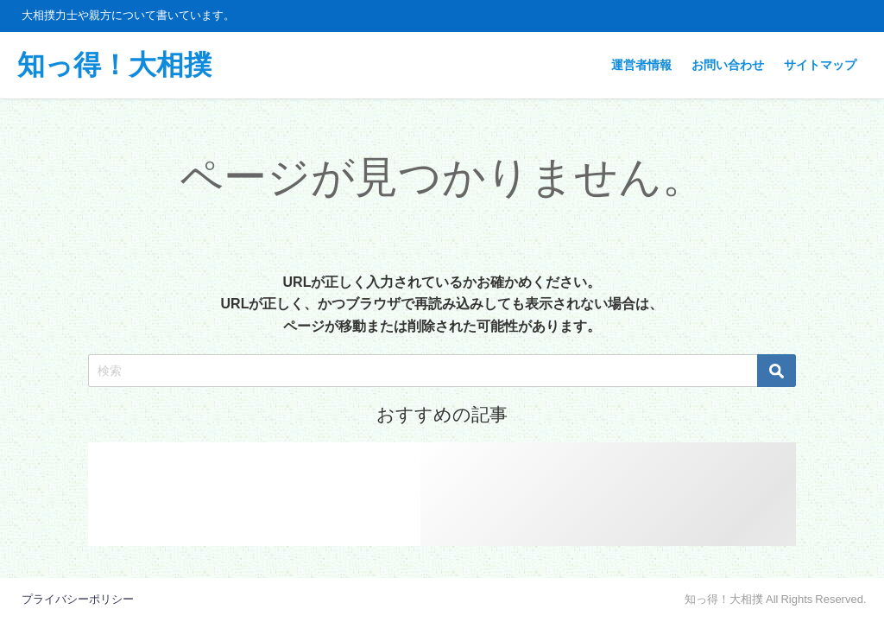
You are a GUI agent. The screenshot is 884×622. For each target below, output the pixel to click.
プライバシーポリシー (78, 599)
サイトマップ (820, 65)
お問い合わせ (727, 65)
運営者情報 (641, 65)
